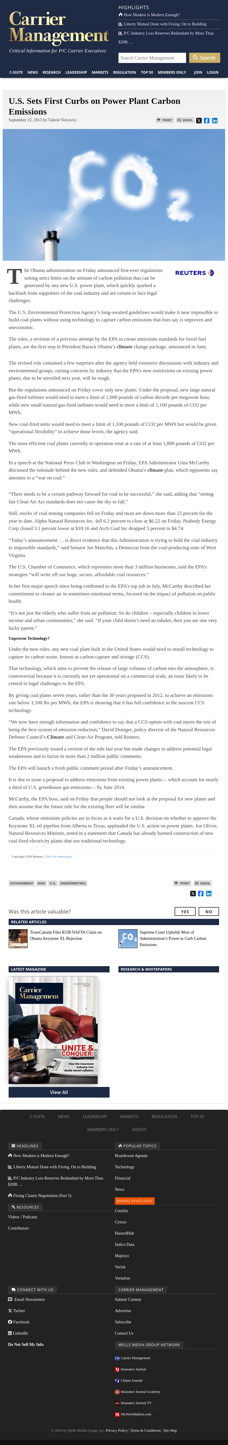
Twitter (16, 1311)
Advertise (123, 1311)
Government (22, 883)
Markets (100, 72)
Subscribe (123, 1322)
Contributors (18, 1228)
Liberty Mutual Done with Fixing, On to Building (162, 24)
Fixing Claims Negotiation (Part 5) (39, 1195)
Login (212, 72)
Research (52, 72)
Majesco (122, 1256)
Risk (41, 883)
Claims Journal (128, 1380)
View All (59, 1092)
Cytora (120, 1222)
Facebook (18, 1322)
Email (185, 120)
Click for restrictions (58, 856)
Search (204, 57)
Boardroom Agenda (131, 1156)
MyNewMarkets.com (133, 1414)
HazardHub (124, 1233)
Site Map (170, 1430)
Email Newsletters (26, 1299)
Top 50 (147, 72)
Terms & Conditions (145, 1430)
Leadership (76, 72)
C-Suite (16, 72)
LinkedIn (18, 1333)
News (33, 72)
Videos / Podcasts (22, 1217)
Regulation (124, 72)
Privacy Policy (117, 1430)
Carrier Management (133, 1358)
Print (164, 120)
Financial (122, 1178)
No (209, 911)
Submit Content (128, 1299)
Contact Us (124, 1333)
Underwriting (73, 883)
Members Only (172, 72)
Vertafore (122, 1278)
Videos (139, 1129)
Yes (185, 911)
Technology (124, 1167)
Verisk (120, 1267)
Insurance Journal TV (133, 1403)
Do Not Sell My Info (26, 1344)
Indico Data (124, 1244)
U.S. (53, 883)
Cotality (121, 1211)
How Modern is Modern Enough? (149, 15)
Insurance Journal (130, 1369)
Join (198, 72)
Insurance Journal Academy (137, 1392)
